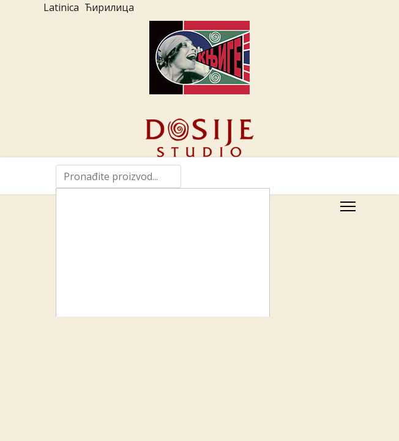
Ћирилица (109, 7)
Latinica (61, 7)
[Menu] (348, 206)
